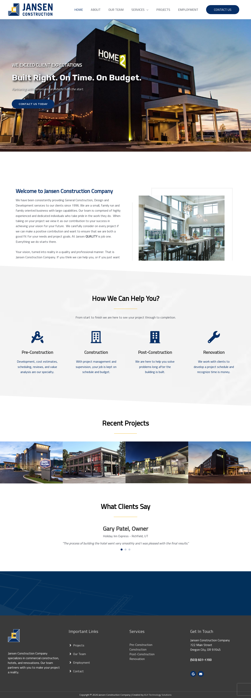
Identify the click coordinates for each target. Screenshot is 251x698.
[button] (139, 9)
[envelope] (201, 674)
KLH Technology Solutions (158, 695)
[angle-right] (76, 645)
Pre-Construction (140, 645)
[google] (193, 674)
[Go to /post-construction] (154, 362)
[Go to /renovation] (213, 362)
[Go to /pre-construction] (37, 362)
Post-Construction (142, 654)
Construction (137, 649)
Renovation (137, 659)
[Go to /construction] (96, 362)
